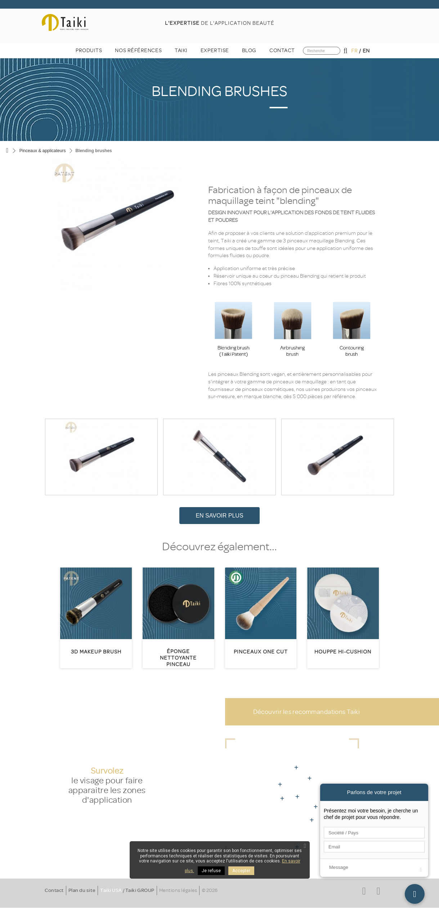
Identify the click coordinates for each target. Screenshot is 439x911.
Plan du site (81, 890)
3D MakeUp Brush (96, 652)
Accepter (241, 870)
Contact (54, 890)
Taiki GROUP (139, 890)
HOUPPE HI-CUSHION (342, 652)
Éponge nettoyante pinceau (178, 658)
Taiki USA (111, 890)
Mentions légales (178, 890)
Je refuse (211, 870)
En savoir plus (219, 516)
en (366, 51)
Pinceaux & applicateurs (42, 150)
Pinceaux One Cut (261, 652)
